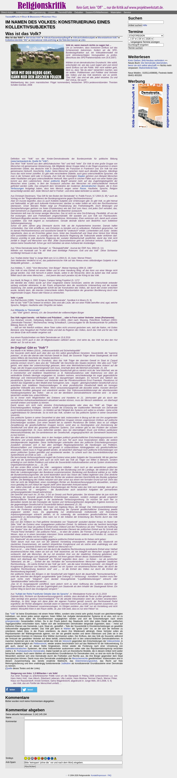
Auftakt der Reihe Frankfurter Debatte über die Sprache (42, 594)
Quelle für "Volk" (40, 161)
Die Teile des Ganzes (68, 40)
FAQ (109, 775)
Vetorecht (67, 641)
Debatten (79, 12)
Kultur (48, 171)
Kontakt (94, 775)
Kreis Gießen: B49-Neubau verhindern (146, 60)
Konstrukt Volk (49, 16)
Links (82, 40)
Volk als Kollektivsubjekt (84, 37)
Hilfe (145, 25)
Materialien (116, 12)
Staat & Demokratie (31, 16)
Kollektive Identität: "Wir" (16, 40)
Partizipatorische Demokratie (30, 651)
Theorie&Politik (65, 12)
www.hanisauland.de (21, 161)
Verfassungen (17, 188)
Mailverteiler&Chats (148, 68)
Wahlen (67, 628)
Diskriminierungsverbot (86, 661)
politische (55, 181)
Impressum (101, 775)
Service (127, 12)
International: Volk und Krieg (43, 40)
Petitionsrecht (39, 643)
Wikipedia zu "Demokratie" (27, 310)
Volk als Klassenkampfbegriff (57, 37)
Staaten (81, 176)
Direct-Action (7, 12)
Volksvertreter (113, 641)
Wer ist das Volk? (33, 37)
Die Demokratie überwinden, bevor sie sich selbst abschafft (148, 64)
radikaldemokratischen (16, 648)
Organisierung (38, 12)
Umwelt (51, 12)
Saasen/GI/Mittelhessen (97, 12)
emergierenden (12, 621)
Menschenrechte (80, 658)
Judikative (66, 663)
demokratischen (88, 186)
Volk (13, 614)
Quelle (9, 668)
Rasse (83, 188)
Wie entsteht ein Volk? (107, 37)
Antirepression (23, 12)
